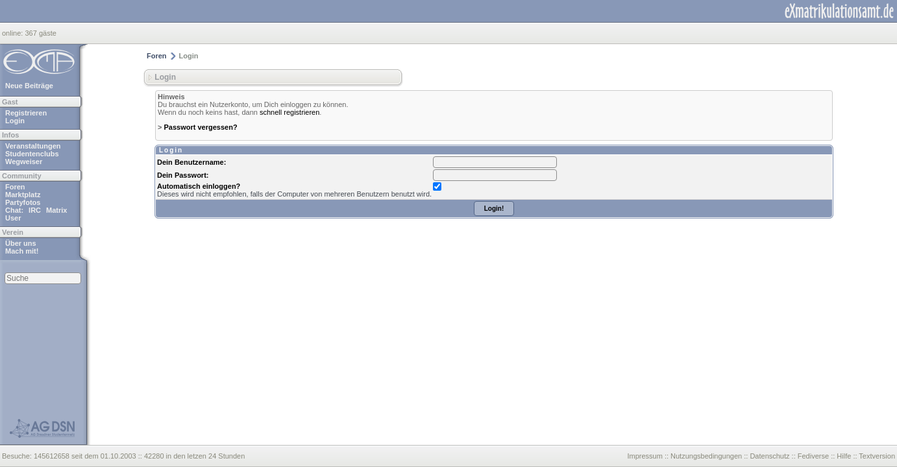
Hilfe (844, 456)
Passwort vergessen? (200, 127)
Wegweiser (23, 161)
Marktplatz (22, 194)
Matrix (56, 210)
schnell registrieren (289, 112)
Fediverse (813, 456)
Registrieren (26, 113)
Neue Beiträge (29, 86)
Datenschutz (769, 456)
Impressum (644, 456)
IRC (35, 210)
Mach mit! (21, 251)
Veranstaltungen (33, 146)
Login (15, 121)
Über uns (20, 243)
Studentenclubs (32, 154)
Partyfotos (22, 202)
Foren (15, 187)
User (13, 218)
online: (13, 33)
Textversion (877, 456)
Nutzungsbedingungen (706, 456)
